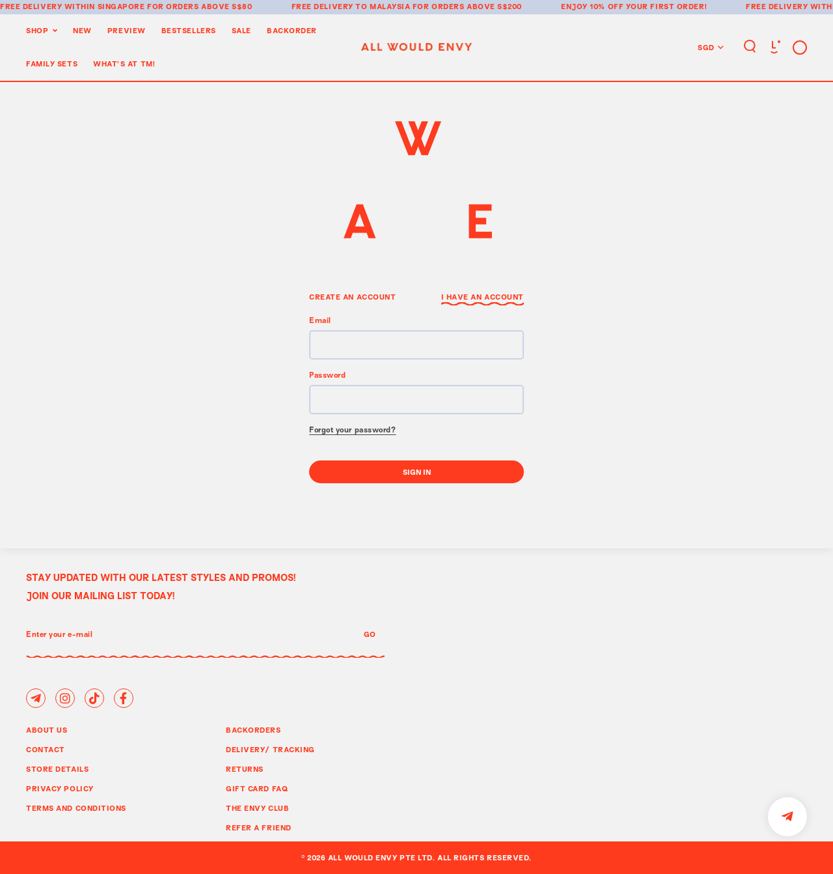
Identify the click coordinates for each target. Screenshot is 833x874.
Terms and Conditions (76, 808)
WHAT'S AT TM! (124, 63)
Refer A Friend (259, 827)
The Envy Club (257, 808)
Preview (126, 30)
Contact (45, 749)
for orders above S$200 (467, 6)
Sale (241, 30)
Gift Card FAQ (257, 788)
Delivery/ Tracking (270, 749)
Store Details (57, 769)
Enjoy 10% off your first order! (634, 6)
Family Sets (51, 63)
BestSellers (188, 30)
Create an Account (352, 296)
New (82, 30)
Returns (245, 769)
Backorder (292, 30)
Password (327, 376)
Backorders (253, 730)
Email (320, 321)
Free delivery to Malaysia (351, 6)
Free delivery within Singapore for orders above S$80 (126, 6)
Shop (37, 30)
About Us (46, 730)
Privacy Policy (60, 788)
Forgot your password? (352, 430)
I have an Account (482, 296)
